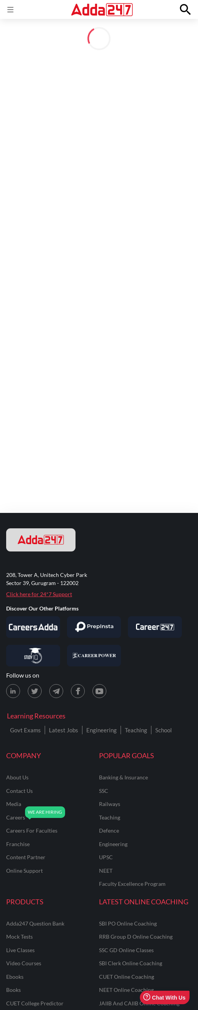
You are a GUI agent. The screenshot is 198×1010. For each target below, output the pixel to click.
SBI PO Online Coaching (128, 923)
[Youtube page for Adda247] (99, 691)
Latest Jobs (63, 730)
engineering (113, 844)
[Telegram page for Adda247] (56, 691)
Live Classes (20, 950)
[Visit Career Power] (94, 655)
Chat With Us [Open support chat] (164, 997)
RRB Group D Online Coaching (136, 936)
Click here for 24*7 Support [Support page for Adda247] (39, 594)
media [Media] (13, 804)
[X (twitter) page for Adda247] (35, 691)
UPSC (106, 857)
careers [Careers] (15, 817)
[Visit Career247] (155, 627)
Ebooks (14, 976)
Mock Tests (19, 936)
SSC (103, 790)
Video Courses (23, 963)
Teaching (136, 730)
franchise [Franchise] (18, 844)
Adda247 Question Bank (35, 923)
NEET (105, 870)
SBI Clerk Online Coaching (130, 963)
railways (109, 804)
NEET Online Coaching (126, 989)
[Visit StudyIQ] (33, 655)
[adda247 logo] (41, 539)
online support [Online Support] (24, 870)
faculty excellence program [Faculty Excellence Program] (132, 883)
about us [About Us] (17, 777)
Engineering (101, 730)
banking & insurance (123, 777)
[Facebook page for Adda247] (78, 691)
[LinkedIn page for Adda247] (13, 691)
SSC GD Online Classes (126, 950)
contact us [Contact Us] (19, 790)
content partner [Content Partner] (25, 857)
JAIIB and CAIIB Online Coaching (139, 1003)
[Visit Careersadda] (33, 627)
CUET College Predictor (35, 1003)
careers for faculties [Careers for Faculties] (31, 830)
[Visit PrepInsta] (94, 627)
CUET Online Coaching (126, 976)
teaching (109, 817)
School (163, 730)
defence (109, 830)
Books (13, 989)
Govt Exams (25, 730)
